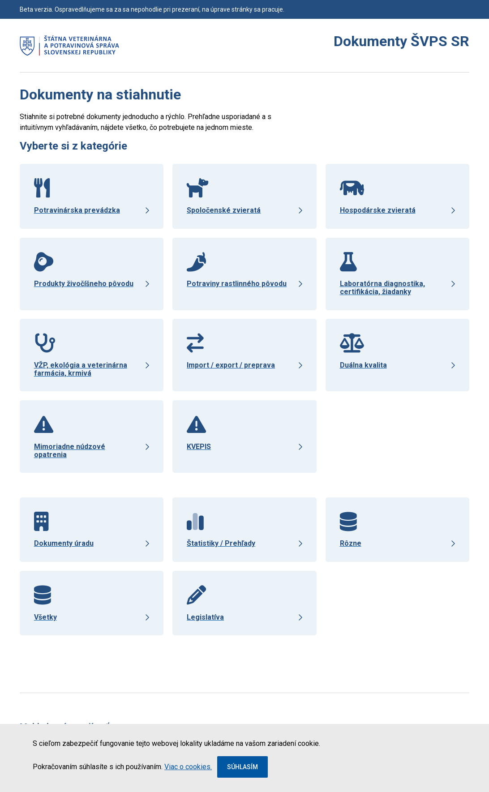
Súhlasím (242, 767)
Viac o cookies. (188, 766)
